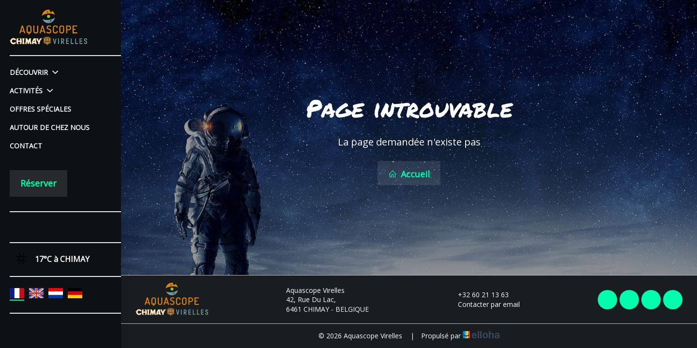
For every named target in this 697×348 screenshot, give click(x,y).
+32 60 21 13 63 (478, 294)
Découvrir (34, 72)
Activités (31, 90)
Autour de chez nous (50, 127)
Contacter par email (483, 304)
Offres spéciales (40, 109)
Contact (26, 145)
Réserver (38, 183)
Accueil (409, 174)
